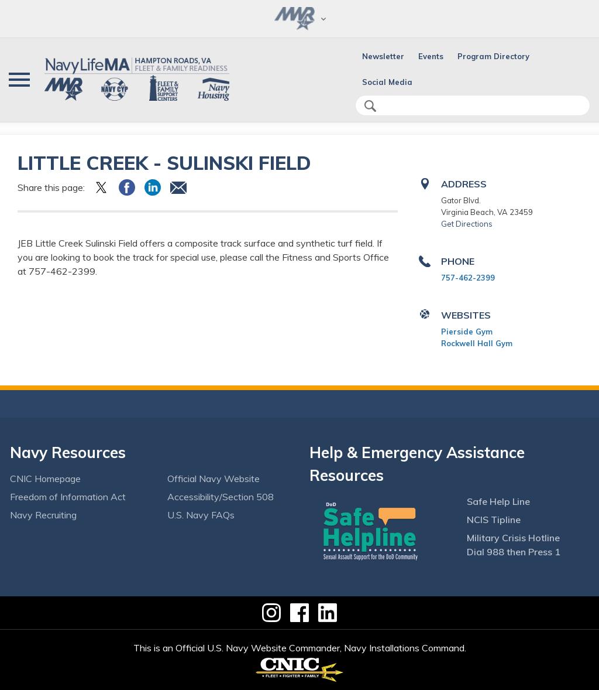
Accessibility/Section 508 (220, 497)
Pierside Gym (467, 331)
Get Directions (467, 223)
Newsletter (383, 56)
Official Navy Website (213, 478)
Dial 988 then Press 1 (513, 552)
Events (430, 56)
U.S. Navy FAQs (201, 515)
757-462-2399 (468, 277)
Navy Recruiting (43, 515)
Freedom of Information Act (68, 497)
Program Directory (493, 56)
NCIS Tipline (494, 519)
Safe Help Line (498, 501)
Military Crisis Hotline (513, 538)
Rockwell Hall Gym (476, 343)
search (370, 106)
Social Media (387, 82)
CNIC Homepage (45, 478)
